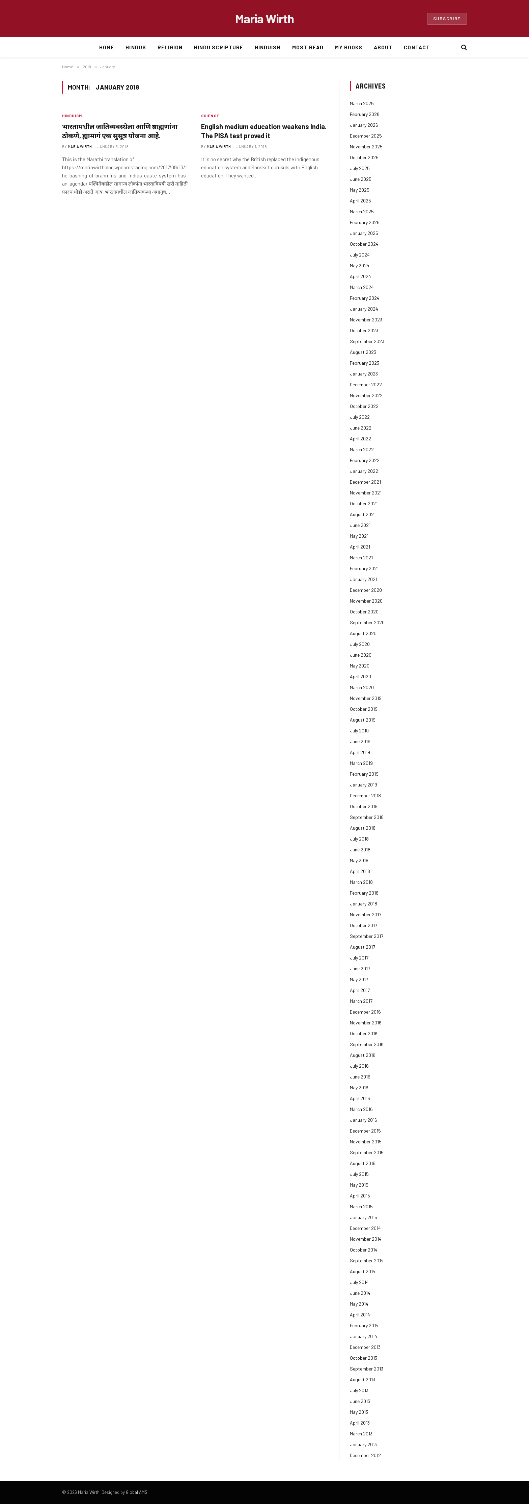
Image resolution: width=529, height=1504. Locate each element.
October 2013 (363, 1358)
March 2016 (361, 1109)
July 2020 (360, 644)
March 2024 (362, 287)
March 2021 (361, 557)
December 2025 (366, 136)
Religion (170, 47)
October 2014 (364, 1250)
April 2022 (360, 438)
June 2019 (360, 741)
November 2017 (365, 914)
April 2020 (360, 676)
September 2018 (367, 817)
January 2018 (363, 903)
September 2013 (366, 1369)
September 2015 (367, 1152)
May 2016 (359, 1087)
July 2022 (360, 417)
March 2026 (362, 103)
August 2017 (362, 947)
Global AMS (136, 1492)
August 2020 (363, 633)
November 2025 (366, 146)
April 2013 (360, 1423)
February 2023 (364, 363)
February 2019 (364, 774)
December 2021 (365, 482)
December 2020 (366, 590)
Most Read (307, 47)
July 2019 (359, 730)
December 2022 (366, 384)
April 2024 (360, 276)
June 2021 (360, 525)
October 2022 (364, 406)
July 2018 (359, 839)
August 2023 (363, 352)
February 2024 (365, 298)
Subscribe (447, 18)
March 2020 (362, 687)
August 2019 (362, 720)
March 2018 (361, 882)
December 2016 (365, 1012)
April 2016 (360, 1098)
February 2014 (364, 1325)
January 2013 (363, 1444)
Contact (416, 47)
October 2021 (364, 503)
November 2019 (366, 698)
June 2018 (360, 849)
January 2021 (363, 579)
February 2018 (364, 893)
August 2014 (362, 1271)
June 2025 (360, 179)
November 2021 (366, 492)
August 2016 (362, 1055)
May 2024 (359, 265)
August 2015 (362, 1163)
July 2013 (359, 1390)
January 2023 (364, 374)
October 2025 (364, 157)
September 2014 (367, 1260)
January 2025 (364, 233)
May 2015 (359, 1185)
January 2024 (364, 309)
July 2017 (359, 958)
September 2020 (367, 622)
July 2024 (360, 255)
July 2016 (359, 1066)
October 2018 (364, 806)
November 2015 (366, 1141)
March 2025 (362, 211)
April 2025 (360, 200)
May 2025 (359, 190)
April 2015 (360, 1195)
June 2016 (360, 1077)
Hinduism (268, 47)
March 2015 (361, 1206)
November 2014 (366, 1239)
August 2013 (362, 1379)
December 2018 (365, 795)
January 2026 (364, 125)
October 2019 (364, 709)
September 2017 (366, 936)
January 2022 (364, 471)
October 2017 (363, 925)
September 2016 (367, 1044)
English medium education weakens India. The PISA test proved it (264, 131)
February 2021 (364, 568)
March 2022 (362, 449)
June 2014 (360, 1293)
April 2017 (360, 990)
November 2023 (366, 319)
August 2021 (362, 514)
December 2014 (365, 1228)
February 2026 (365, 114)
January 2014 (363, 1336)
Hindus (136, 47)
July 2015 (359, 1174)
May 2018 (359, 860)
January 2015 (363, 1217)
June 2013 (360, 1401)
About (383, 47)
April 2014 (360, 1314)
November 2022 (366, 395)
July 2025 (360, 168)
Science (210, 116)
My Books (348, 47)
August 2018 (362, 828)
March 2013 (361, 1433)
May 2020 (359, 666)
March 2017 (361, 1001)
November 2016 (366, 1022)
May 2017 (359, 979)
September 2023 (367, 341)
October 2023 (364, 330)
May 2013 (359, 1412)
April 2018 (360, 871)
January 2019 (363, 784)
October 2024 (364, 244)
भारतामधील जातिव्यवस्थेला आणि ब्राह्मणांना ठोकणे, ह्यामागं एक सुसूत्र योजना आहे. (119, 131)
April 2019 (360, 752)
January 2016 (363, 1120)
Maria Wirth (80, 146)
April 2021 (360, 547)
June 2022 (360, 428)
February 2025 (365, 222)
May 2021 (359, 536)
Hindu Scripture (218, 47)
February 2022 (365, 460)
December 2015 (365, 1131)
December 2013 (365, 1347)
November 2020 (366, 601)
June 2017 (360, 968)
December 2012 (365, 1455)
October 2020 (364, 611)
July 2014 (359, 1282)
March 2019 (361, 763)
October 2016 (364, 1033)
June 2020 (360, 655)
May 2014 (359, 1304)
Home (106, 47)
